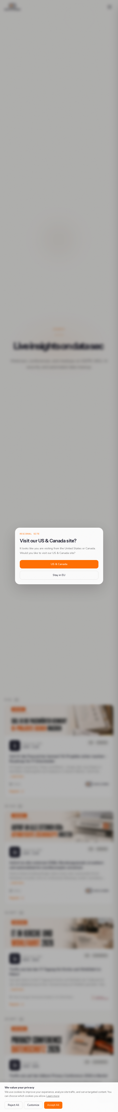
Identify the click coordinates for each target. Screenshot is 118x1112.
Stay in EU (59, 575)
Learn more (52, 1096)
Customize (33, 1105)
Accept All (53, 1105)
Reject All (13, 1105)
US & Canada (59, 564)
